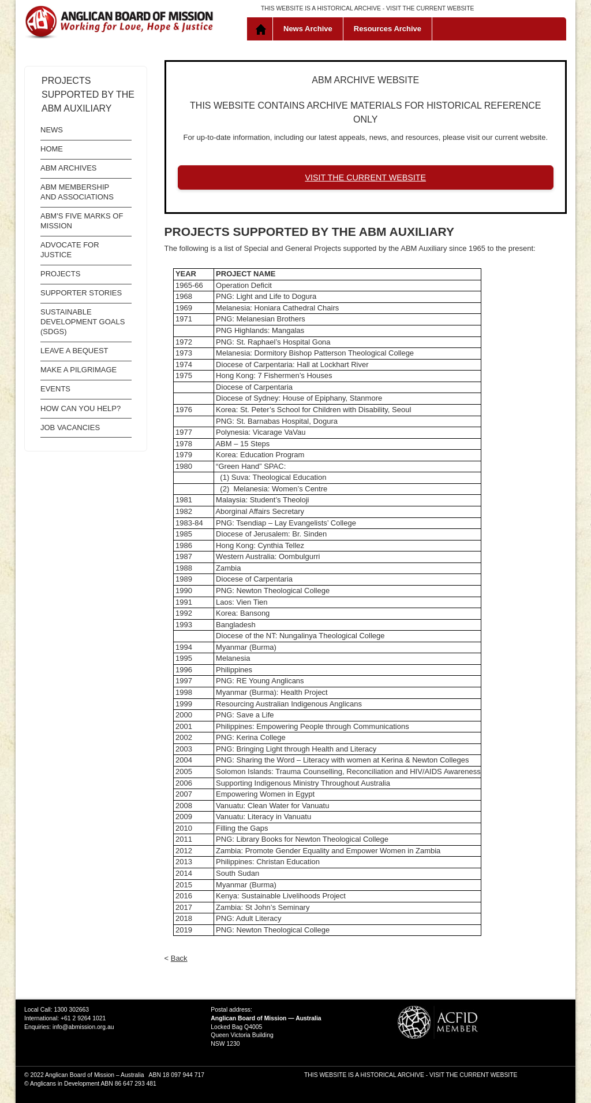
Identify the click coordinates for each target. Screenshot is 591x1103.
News (51, 129)
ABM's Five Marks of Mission (81, 221)
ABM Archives (68, 168)
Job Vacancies (70, 427)
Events (55, 388)
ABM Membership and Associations (77, 192)
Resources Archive (387, 28)
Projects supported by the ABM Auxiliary (88, 94)
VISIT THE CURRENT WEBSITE (430, 8)
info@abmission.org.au (83, 1027)
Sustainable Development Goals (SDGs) (82, 322)
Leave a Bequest (74, 350)
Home (262, 28)
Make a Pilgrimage (78, 369)
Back (179, 958)
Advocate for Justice (69, 249)
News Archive (307, 28)
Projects (60, 273)
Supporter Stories (81, 292)
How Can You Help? (80, 408)
